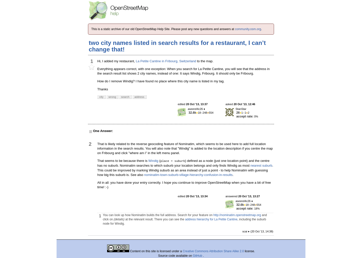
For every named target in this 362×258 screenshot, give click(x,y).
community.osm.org (248, 29)
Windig (153, 161)
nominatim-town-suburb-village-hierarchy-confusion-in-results (188, 175)
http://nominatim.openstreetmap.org (237, 215)
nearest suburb (261, 165)
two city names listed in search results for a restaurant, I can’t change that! (177, 46)
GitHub (198, 255)
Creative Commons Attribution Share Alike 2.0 (213, 251)
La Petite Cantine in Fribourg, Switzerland (166, 61)
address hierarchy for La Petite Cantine (211, 219)
